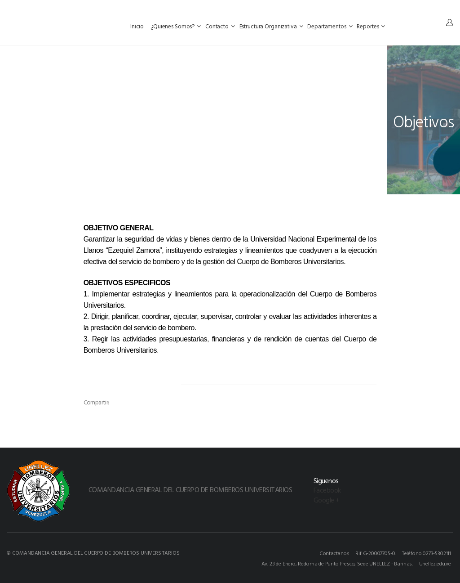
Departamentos (329, 26)
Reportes (371, 26)
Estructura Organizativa (271, 26)
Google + (327, 499)
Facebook (327, 489)
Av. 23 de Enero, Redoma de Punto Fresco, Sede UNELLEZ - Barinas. (337, 563)
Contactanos (334, 553)
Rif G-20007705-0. (375, 553)
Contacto (220, 26)
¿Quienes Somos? (175, 26)
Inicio (137, 26)
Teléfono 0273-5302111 (426, 553)
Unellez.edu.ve (435, 563)
